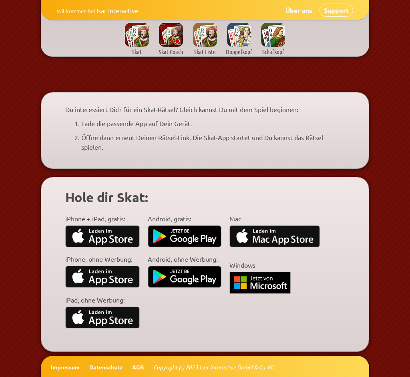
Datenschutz (106, 367)
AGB (138, 367)
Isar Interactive (100, 10)
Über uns (298, 10)
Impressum (65, 367)
